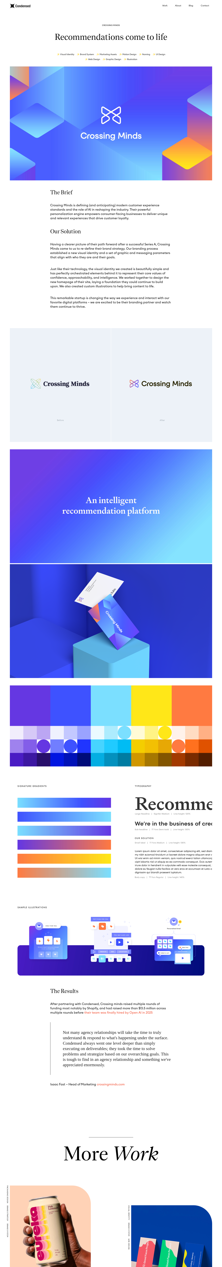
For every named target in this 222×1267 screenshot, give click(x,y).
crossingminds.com (111, 1084)
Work (165, 6)
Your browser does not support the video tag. (111, 123)
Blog (191, 6)
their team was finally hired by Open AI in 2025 (118, 1012)
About (178, 6)
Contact (205, 6)
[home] (20, 5)
